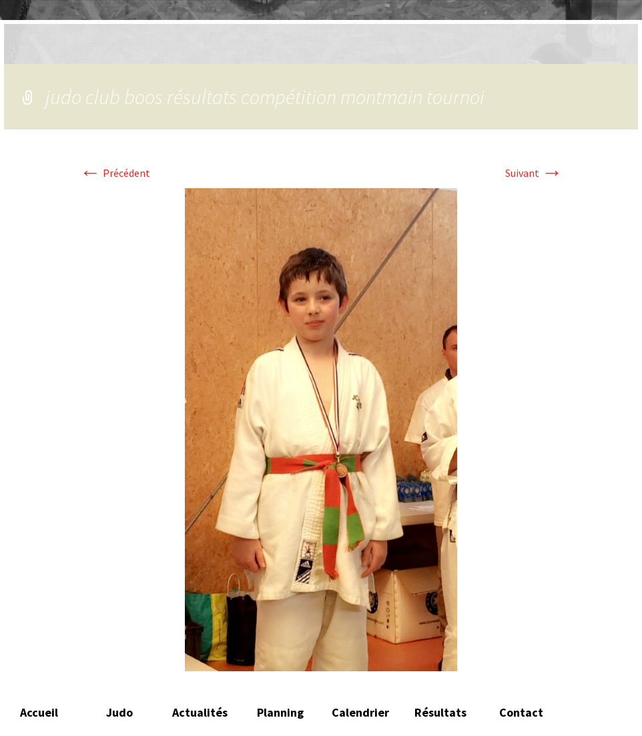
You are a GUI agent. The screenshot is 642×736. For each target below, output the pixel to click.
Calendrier (360, 712)
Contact (521, 712)
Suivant (534, 172)
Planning (280, 712)
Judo (119, 712)
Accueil (39, 712)
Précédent (114, 172)
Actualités (200, 712)
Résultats (440, 712)
